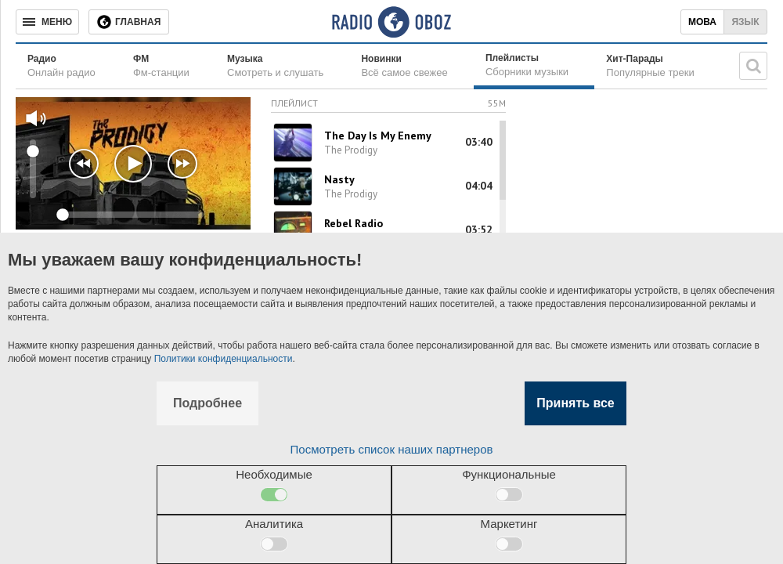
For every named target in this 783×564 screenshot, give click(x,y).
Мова (702, 21)
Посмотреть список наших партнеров (391, 449)
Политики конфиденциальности (223, 358)
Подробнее (207, 403)
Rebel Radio (353, 223)
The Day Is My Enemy (377, 135)
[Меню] (47, 21)
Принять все (575, 403)
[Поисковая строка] (753, 66)
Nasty (339, 179)
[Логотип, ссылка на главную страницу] (391, 22)
